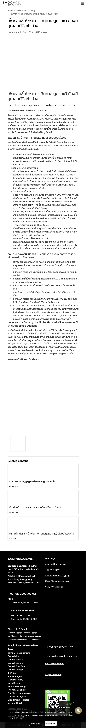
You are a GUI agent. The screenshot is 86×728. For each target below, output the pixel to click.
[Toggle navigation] (82, 4)
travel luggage (13, 636)
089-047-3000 (23, 615)
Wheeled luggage (30, 632)
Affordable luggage (32, 639)
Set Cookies (36, 723)
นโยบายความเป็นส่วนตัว (64, 715)
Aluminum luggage (15, 632)
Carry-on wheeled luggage (30, 636)
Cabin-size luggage (15, 639)
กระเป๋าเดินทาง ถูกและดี (47, 94)
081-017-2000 (18, 594)
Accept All (50, 723)
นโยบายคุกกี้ (19, 718)
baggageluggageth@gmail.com (62, 656)
